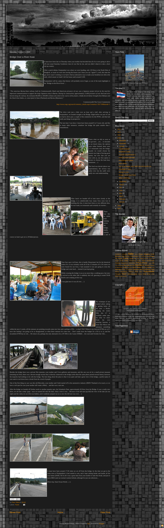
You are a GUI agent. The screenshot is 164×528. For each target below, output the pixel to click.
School (117, 272)
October (122, 146)
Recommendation (145, 269)
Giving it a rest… (124, 172)
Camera (127, 256)
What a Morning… (125, 178)
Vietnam (140, 274)
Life (153, 263)
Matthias (138, 265)
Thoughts (118, 274)
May (120, 193)
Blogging (147, 254)
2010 (119, 135)
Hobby (126, 260)
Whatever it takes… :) (126, 152)
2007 (119, 208)
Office (134, 267)
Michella (147, 265)
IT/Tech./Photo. (142, 263)
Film (138, 258)
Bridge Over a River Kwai (127, 175)
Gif (153, 258)
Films (141, 258)
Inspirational (124, 263)
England (148, 256)
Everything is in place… (126, 160)
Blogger (140, 254)
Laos (150, 263)
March (121, 196)
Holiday (139, 260)
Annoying (124, 254)
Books (152, 254)
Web (144, 274)
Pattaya (123, 269)
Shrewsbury (123, 272)
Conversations (134, 256)
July (120, 187)
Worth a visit (119, 276)
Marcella (126, 265)
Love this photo (119, 265)
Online (138, 267)
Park (153, 267)
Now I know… (123, 163)
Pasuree (118, 269)
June (121, 190)
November (123, 143)
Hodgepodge (132, 260)
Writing (124, 276)
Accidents (118, 254)
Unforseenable (132, 274)
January (122, 202)
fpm (88, 523)
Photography (129, 269)
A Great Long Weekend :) (127, 155)
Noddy (125, 267)
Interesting (132, 263)
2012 (119, 129)
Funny (150, 258)
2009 (119, 138)
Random (136, 269)
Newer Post (15, 512)
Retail (152, 269)
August (121, 184)
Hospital (117, 263)
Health (121, 260)
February (122, 199)
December (123, 140)
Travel (17, 505)
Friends (146, 258)
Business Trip (119, 256)
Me (143, 265)
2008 (119, 205)
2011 (119, 132)
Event (152, 256)
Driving (143, 256)
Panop (149, 267)
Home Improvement (148, 260)
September (123, 181)
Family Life (132, 258)
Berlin (136, 254)
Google (117, 260)
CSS (140, 256)
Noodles (130, 267)
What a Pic (150, 274)
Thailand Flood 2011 (135, 272)
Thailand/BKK (148, 272)
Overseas (143, 267)
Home (60, 512)
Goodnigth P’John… (125, 169)
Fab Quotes (119, 258)
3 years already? (124, 149)
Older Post (105, 512)
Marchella (132, 265)
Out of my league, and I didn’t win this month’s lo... (135, 166)
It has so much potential (127, 157)
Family (126, 258)
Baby (131, 253)
